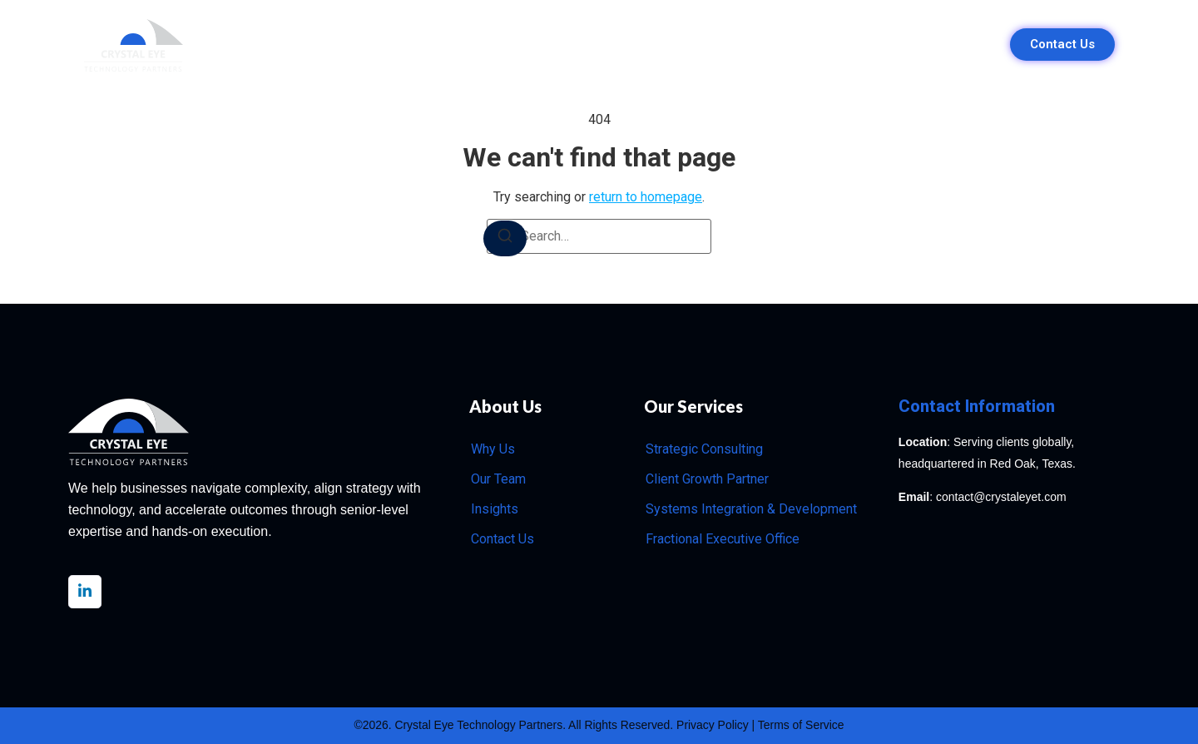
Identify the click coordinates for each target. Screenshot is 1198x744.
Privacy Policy (713, 725)
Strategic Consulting (704, 449)
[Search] (505, 238)
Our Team (655, 44)
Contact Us (502, 539)
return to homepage (645, 197)
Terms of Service (802, 725)
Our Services (551, 44)
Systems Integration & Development (751, 509)
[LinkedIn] (84, 591)
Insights (743, 44)
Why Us (455, 44)
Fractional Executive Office (722, 539)
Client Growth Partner (707, 479)
